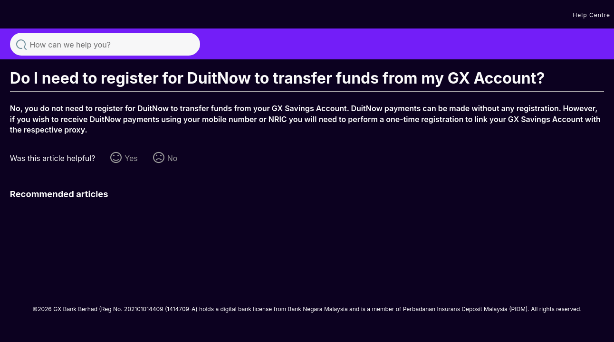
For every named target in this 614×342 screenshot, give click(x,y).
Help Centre (591, 15)
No (172, 158)
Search (21, 44)
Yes (131, 158)
